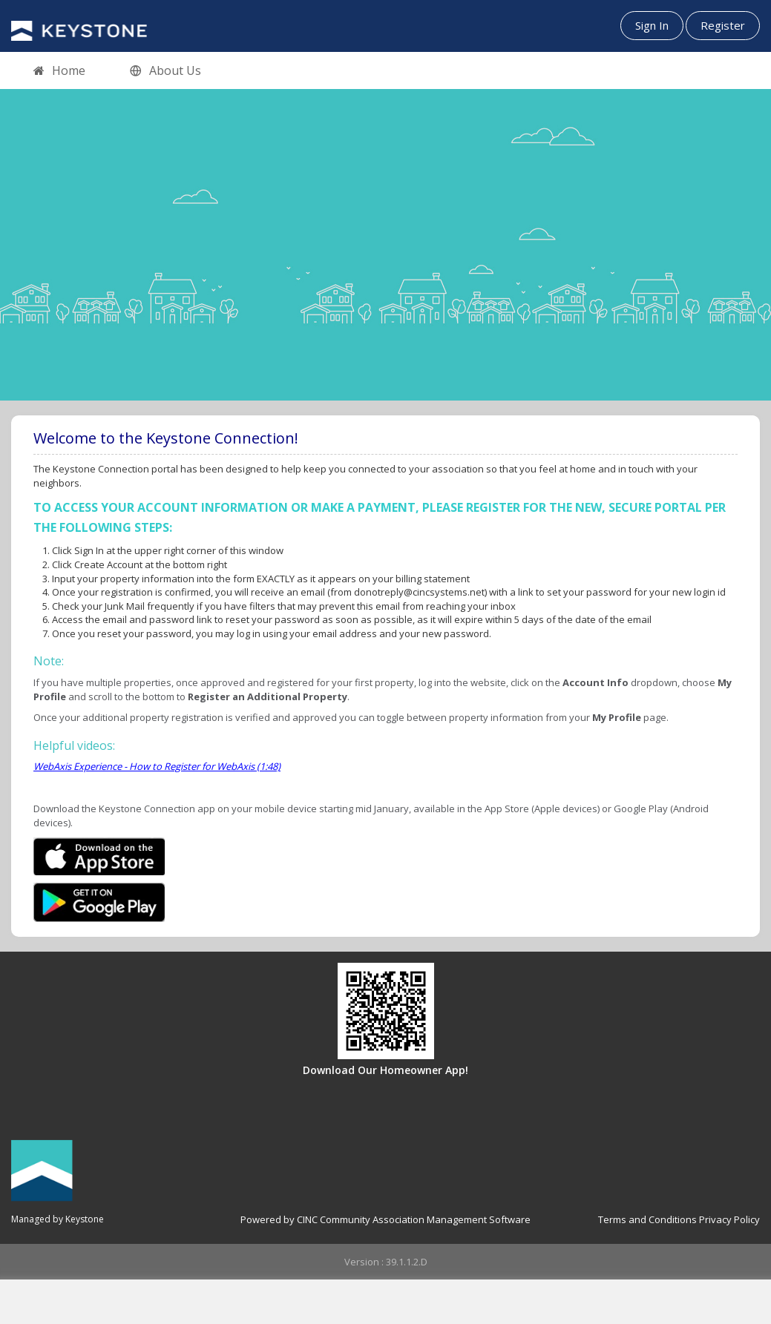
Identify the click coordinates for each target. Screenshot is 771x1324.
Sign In (652, 25)
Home (59, 71)
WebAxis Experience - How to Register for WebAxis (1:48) (156, 766)
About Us (165, 71)
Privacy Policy (729, 1219)
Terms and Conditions (647, 1219)
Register (723, 25)
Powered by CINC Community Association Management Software (385, 1219)
